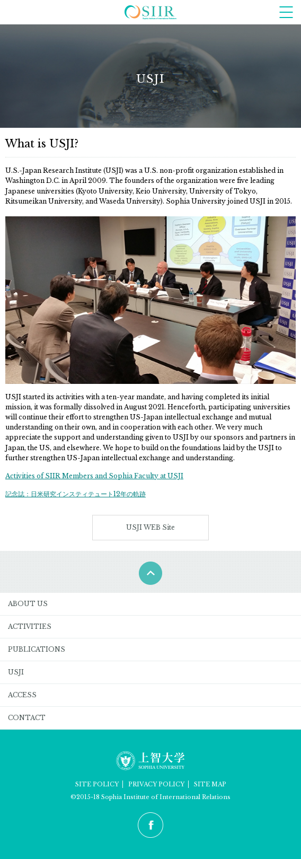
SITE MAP (210, 784)
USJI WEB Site (150, 527)
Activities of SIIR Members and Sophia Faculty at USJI (94, 476)
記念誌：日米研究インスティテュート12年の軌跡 (75, 494)
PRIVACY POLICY (156, 784)
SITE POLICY (97, 784)
